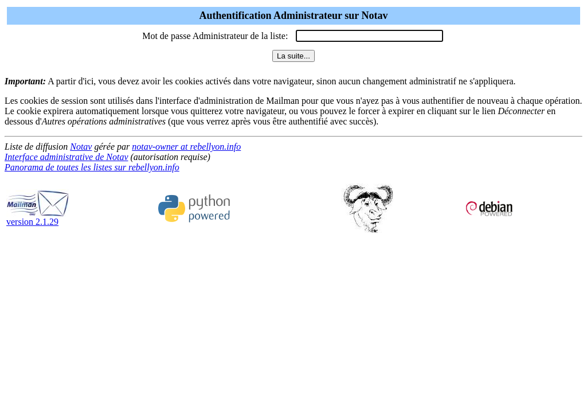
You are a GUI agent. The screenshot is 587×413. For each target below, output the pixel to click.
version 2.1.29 (37, 218)
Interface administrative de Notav (66, 157)
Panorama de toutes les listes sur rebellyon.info (92, 167)
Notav (81, 146)
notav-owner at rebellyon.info (186, 146)
